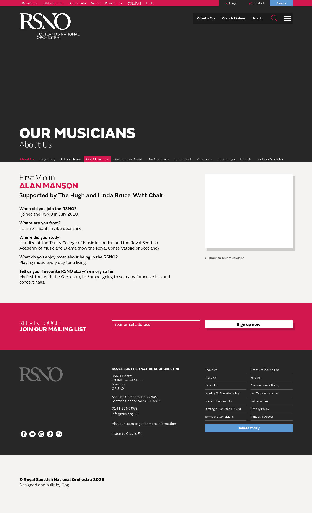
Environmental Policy (265, 385)
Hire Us (245, 159)
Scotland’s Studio (270, 159)
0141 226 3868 (124, 409)
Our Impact (182, 159)
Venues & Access (262, 417)
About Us (26, 159)
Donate (281, 3)
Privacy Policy (260, 409)
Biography (47, 159)
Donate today (248, 428)
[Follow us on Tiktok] (50, 434)
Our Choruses (158, 159)
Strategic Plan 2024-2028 (223, 409)
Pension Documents (218, 401)
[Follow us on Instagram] (41, 434)
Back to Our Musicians (226, 258)
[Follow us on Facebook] (23, 434)
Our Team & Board (127, 159)
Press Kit (210, 378)
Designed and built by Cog (44, 485)
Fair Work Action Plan (265, 393)
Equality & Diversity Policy (222, 393)
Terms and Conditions (219, 417)
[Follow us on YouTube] (32, 434)
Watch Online (233, 18)
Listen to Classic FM (127, 434)
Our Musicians (97, 159)
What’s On (206, 18)
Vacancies (204, 159)
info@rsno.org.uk (124, 414)
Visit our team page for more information (144, 424)
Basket (259, 3)
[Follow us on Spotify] (58, 434)
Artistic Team (70, 159)
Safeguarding (260, 401)
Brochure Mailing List (265, 370)
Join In (257, 18)
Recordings (226, 159)
